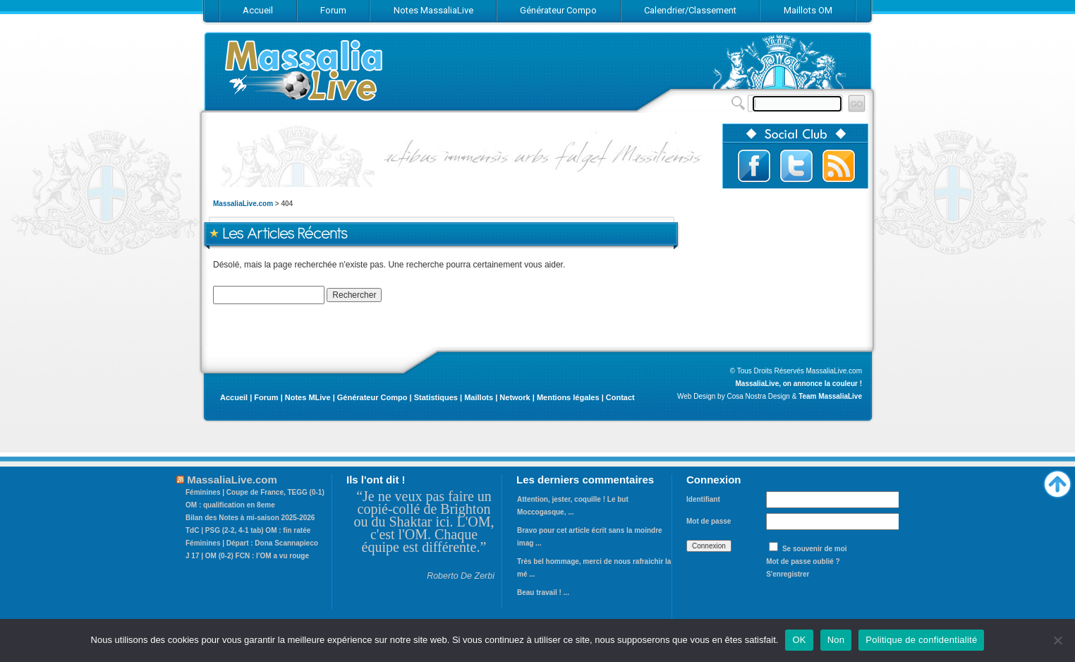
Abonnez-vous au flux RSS (838, 165)
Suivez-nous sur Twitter (796, 165)
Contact (620, 397)
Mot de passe (708, 521)
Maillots (478, 397)
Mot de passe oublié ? (802, 561)
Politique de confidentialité (921, 639)
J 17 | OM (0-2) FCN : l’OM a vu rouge (247, 556)
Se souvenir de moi (814, 549)
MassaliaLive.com (305, 70)
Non (836, 639)
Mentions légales (568, 397)
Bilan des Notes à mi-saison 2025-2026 (250, 518)
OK (799, 639)
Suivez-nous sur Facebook (754, 165)
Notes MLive (308, 397)
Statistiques (436, 397)
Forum (266, 397)
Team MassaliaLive (830, 396)
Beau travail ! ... (543, 592)
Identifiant (703, 499)
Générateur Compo (372, 397)
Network (514, 397)
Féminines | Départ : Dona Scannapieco (252, 543)
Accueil (234, 397)
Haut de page (1057, 480)
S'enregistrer (787, 574)
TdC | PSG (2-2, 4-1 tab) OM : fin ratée (248, 530)
